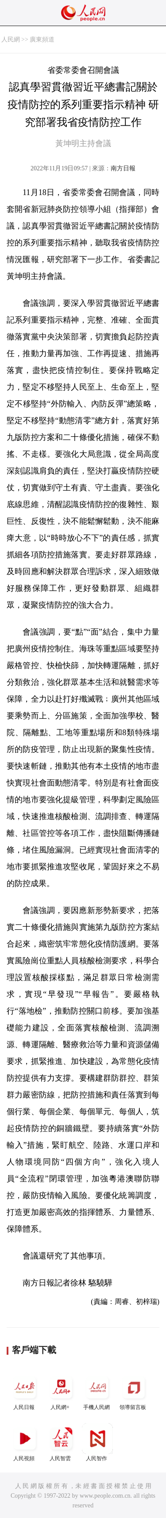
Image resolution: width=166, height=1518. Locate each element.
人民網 (10, 39)
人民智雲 (61, 1442)
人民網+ (61, 1391)
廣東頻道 (42, 39)
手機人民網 (97, 1391)
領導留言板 (133, 1391)
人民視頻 (24, 1442)
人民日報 (24, 1391)
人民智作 (97, 1442)
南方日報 (123, 168)
